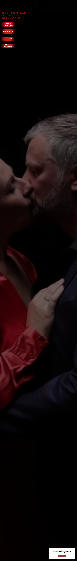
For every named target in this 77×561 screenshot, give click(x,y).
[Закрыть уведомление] (73, 549)
